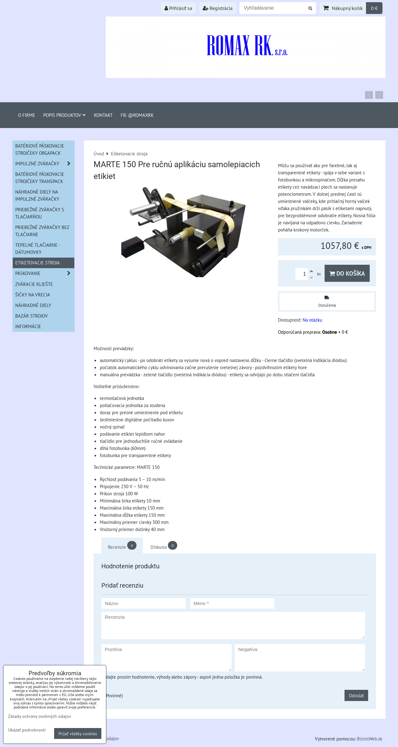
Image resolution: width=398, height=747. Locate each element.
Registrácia (218, 8)
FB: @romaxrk (137, 115)
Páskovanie (44, 273)
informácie (28, 326)
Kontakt (103, 115)
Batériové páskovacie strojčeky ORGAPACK (39, 149)
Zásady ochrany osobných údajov (39, 716)
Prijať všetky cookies (77, 733)
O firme (26, 115)
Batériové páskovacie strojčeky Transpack (39, 177)
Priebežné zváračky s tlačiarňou (39, 213)
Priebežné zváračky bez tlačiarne (42, 230)
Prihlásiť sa (178, 8)
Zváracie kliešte (34, 284)
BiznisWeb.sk (369, 739)
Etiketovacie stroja (37, 262)
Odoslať (356, 695)
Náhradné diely (33, 305)
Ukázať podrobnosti (27, 729)
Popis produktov (64, 115)
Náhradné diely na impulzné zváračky (37, 195)
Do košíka (347, 273)
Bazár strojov (31, 316)
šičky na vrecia (32, 294)
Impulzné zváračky (44, 163)
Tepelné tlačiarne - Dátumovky (37, 248)
